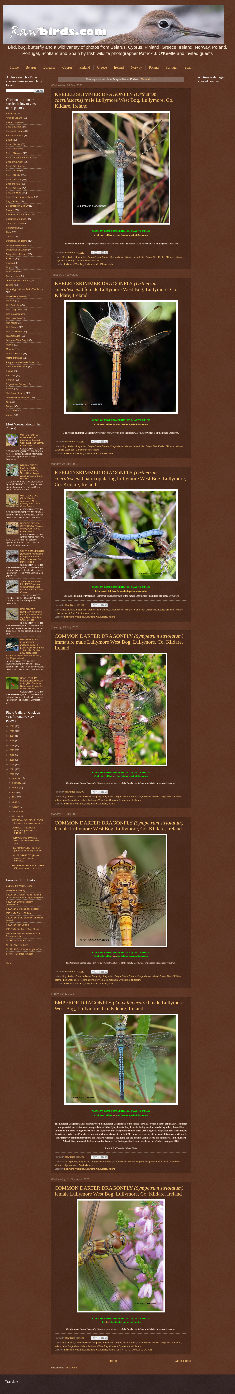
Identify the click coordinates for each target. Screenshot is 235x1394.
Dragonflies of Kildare (121, 257)
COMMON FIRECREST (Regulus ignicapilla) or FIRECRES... (24, 830)
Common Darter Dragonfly (88, 796)
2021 (12, 769)
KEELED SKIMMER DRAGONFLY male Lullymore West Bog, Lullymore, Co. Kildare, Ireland (114, 100)
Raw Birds (70, 252)
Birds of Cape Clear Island (19, 157)
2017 (12, 750)
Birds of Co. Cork (14, 161)
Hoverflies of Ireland (16, 296)
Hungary (10, 300)
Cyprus (67, 67)
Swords (9, 388)
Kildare (179, 257)
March (15, 787)
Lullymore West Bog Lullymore (78, 1165)
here (115, 235)
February (17, 782)
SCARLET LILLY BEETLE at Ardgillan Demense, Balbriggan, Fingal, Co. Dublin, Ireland (31, 683)
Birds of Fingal (13, 184)
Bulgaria (49, 67)
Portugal (171, 67)
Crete (8, 232)
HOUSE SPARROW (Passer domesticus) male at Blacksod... (26, 858)
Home (14, 67)
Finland (84, 67)
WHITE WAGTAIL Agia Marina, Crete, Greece (30, 501)
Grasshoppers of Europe (18, 280)
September (18, 811)
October (16, 816)
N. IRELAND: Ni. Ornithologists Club (24, 949)
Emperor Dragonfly (145, 1161)
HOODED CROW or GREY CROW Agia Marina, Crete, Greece (31, 527)
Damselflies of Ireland (16, 241)
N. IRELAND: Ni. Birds (17, 945)
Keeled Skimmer (166, 257)
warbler (9, 415)
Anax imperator (69, 1161)
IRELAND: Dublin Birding (18, 913)
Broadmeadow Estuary (17, 206)
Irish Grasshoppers (15, 314)
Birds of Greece (13, 188)
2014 (12, 735)
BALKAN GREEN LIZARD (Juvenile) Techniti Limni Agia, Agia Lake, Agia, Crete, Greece (31, 472)
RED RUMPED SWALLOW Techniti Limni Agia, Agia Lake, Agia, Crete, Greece (31, 614)
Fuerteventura (13, 276)
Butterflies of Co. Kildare (18, 214)
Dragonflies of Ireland (147, 796)
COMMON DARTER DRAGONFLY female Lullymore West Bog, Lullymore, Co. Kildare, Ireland (119, 825)
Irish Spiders (12, 327)
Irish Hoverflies (13, 318)
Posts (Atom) (71, 1367)
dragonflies (81, 257)
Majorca (10, 349)
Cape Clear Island (15, 223)
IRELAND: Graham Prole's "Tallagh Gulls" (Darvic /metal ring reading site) (24, 896)
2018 (12, 755)
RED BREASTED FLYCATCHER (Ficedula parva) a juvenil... (28, 866)
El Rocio (10, 258)
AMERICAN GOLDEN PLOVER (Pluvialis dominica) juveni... (27, 821)
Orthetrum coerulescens (87, 260)
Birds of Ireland (13, 192)
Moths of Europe (14, 353)
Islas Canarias (13, 336)
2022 (12, 774)
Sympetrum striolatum (130, 800)
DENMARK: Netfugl (15, 890)
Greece (102, 67)
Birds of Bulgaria (14, 153)
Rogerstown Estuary (16, 384)
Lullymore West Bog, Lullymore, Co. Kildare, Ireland (89, 264)
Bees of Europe (13, 126)
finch (8, 402)
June (15, 802)
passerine (11, 410)
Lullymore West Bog (64, 260)
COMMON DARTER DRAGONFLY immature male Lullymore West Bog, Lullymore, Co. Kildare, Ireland (119, 642)
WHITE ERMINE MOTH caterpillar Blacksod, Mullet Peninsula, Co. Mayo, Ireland (32, 556)
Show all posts (148, 79)
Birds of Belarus (14, 148)
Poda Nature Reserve (16, 366)
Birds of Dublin (13, 144)
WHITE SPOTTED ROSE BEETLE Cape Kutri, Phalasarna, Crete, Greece (32, 440)
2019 (12, 759)
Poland (154, 67)
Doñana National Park (17, 245)
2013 (12, 731)
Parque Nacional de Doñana (20, 362)
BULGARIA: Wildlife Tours (19, 886)
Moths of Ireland (14, 358)
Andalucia (11, 113)
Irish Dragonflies (149, 257)
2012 (12, 726)
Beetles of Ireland (14, 135)
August (16, 806)
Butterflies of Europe (16, 219)
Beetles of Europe (15, 131)
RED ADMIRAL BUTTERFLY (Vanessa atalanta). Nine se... (27, 849)
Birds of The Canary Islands (20, 197)
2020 (12, 764)
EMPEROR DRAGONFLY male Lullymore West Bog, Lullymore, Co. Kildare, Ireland (119, 1005)
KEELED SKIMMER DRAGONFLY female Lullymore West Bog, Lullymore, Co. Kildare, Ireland (116, 289)
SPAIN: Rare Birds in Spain (19, 953)
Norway (136, 67)
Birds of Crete (13, 170)
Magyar (9, 344)
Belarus (31, 67)
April (14, 792)
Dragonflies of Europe (98, 257)
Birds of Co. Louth (15, 166)
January (16, 778)
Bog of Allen (68, 257)
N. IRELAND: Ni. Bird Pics (19, 940)
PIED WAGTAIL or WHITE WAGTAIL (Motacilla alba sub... (25, 841)
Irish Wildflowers (14, 331)
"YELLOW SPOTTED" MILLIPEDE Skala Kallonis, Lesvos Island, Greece (32, 587)
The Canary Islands (15, 393)
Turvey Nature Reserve (17, 397)
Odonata (113, 800)
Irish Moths (11, 322)
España (10, 263)
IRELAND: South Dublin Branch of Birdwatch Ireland (23, 934)
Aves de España (14, 118)
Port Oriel (10, 375)
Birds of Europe (13, 179)
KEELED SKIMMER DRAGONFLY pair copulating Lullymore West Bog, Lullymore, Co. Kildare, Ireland (120, 478)
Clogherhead (12, 227)
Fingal (9, 267)
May (14, 797)
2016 (12, 745)
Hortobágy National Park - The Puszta (25, 289)
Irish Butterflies (13, 305)
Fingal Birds (12, 271)
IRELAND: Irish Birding (17, 924)
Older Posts (183, 1361)
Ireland (119, 67)
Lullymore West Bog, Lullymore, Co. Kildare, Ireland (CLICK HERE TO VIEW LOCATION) (108, 1349)
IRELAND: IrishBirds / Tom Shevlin (23, 929)
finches (9, 406)
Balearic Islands (14, 122)
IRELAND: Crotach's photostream (22, 909)
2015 (12, 740)
